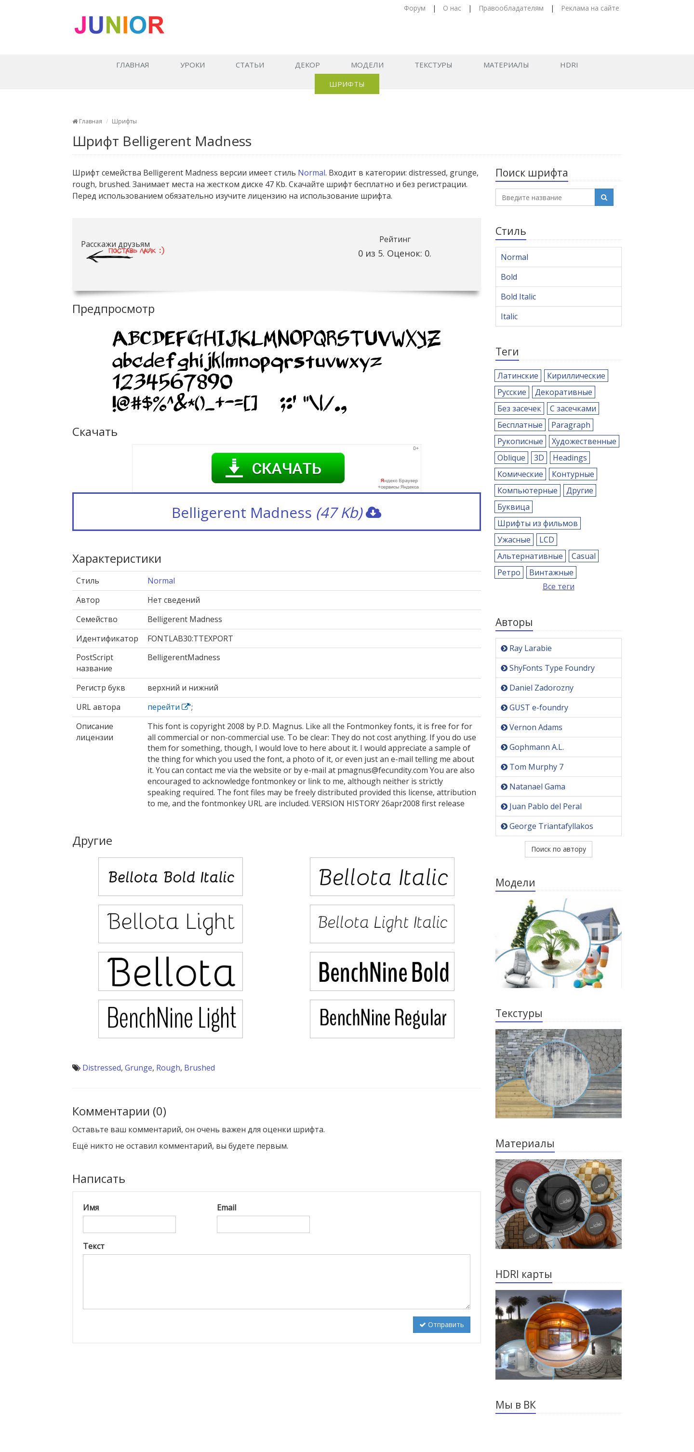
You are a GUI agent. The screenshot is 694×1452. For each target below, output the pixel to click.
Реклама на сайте (590, 8)
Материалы (506, 64)
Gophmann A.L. (532, 747)
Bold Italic (518, 296)
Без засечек (519, 408)
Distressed (101, 1067)
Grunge (138, 1067)
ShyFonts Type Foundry (548, 668)
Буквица (513, 507)
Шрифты (347, 84)
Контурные (573, 474)
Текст (94, 1246)
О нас (452, 8)
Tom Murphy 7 (532, 766)
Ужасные (514, 539)
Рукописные (520, 441)
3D (539, 457)
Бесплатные (520, 425)
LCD (546, 539)
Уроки (192, 64)
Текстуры (433, 64)
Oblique (511, 457)
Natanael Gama (533, 786)
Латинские (517, 375)
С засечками (573, 408)
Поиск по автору (558, 849)
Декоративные (563, 392)
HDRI (569, 64)
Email (226, 1207)
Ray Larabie (526, 648)
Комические (520, 474)
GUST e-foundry (534, 707)
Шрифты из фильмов (537, 523)
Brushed (199, 1067)
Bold (509, 276)
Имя (91, 1207)
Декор (307, 64)
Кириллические (576, 375)
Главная (132, 64)
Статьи (250, 64)
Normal (311, 172)
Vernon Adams (531, 727)
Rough (168, 1067)
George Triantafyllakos (547, 826)
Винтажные (551, 572)
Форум (415, 8)
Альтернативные (530, 556)
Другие (579, 490)
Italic (509, 316)
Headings (570, 457)
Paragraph (570, 425)
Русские (511, 392)
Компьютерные (527, 490)
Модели (367, 64)
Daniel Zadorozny (537, 687)
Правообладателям (511, 8)
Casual (584, 556)
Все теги (558, 586)
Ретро (508, 572)
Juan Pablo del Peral (541, 806)
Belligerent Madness (276, 512)
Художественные (584, 441)
